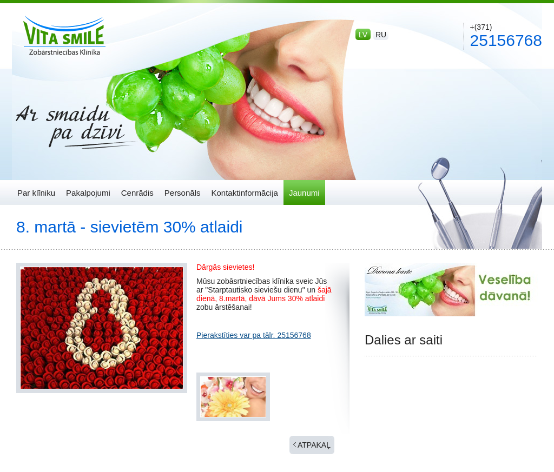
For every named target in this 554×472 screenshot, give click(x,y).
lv (363, 34)
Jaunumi (304, 192)
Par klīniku (36, 192)
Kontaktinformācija (244, 192)
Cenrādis (137, 192)
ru (380, 34)
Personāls (182, 192)
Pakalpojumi (88, 192)
